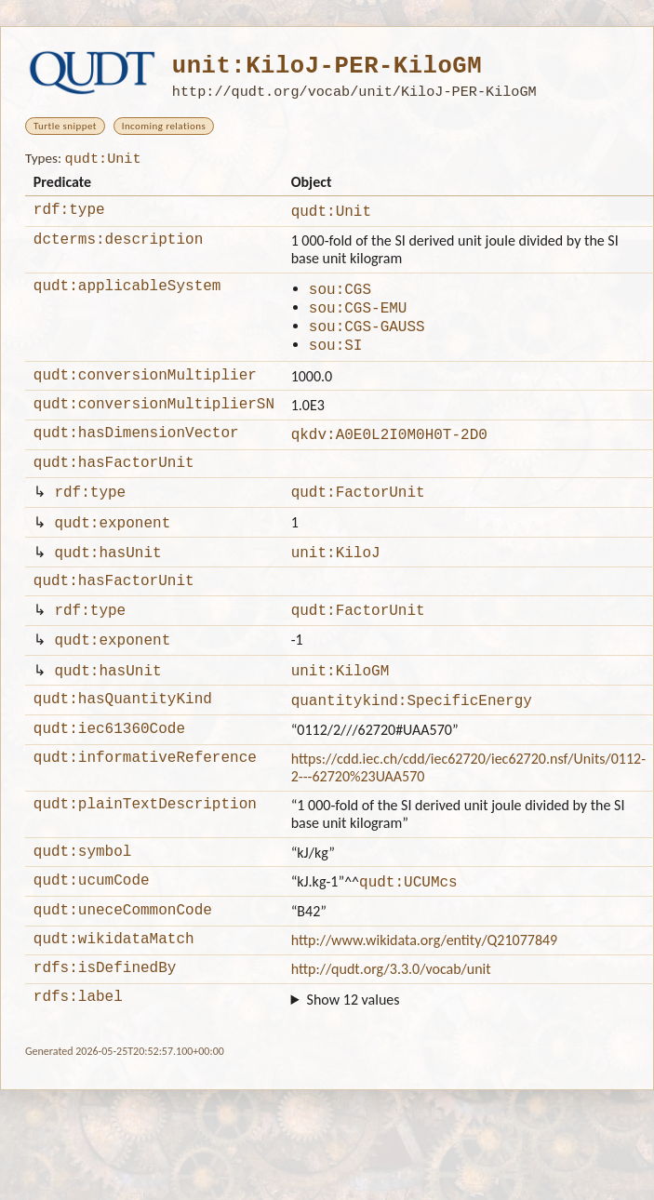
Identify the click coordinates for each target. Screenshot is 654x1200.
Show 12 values (353, 1058)
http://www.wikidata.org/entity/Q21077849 (424, 993)
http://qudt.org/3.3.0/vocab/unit (391, 1024)
